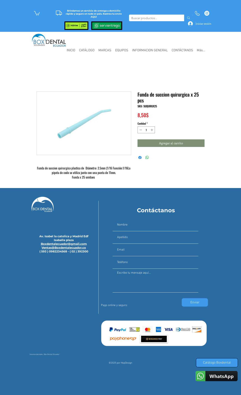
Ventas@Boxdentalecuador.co (64, 247)
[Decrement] (140, 130)
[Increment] (152, 130)
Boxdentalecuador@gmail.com (64, 244)
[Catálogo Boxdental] (217, 362)
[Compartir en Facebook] (140, 157)
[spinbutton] (146, 130)
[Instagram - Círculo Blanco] (206, 13)
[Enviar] (195, 302)
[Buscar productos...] (153, 18)
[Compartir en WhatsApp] (147, 157)
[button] (37, 13)
